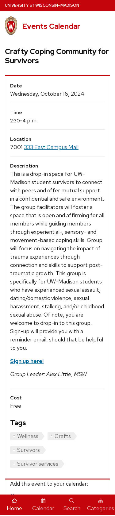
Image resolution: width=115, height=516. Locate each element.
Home (14, 505)
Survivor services (37, 463)
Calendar (43, 505)
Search (71, 505)
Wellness (27, 436)
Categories (100, 505)
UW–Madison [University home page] (42, 5)
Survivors (28, 449)
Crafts (63, 436)
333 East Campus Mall (51, 147)
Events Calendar (51, 26)
